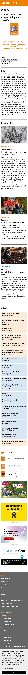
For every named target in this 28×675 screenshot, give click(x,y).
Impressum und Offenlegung (9, 606)
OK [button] (14, 672)
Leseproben (7, 643)
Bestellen (4, 615)
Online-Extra (7, 640)
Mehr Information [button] (8, 668)
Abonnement (8, 618)
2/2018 (9, 466)
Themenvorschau (6, 578)
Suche (3, 594)
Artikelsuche (7, 631)
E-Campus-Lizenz (9, 624)
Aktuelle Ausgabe (6, 612)
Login (2, 591)
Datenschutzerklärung (7, 603)
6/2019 (9, 458)
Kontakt (3, 585)
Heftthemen (7, 634)
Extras (3, 628)
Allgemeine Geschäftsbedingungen (11, 600)
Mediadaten (4, 581)
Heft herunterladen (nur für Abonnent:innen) (9, 60)
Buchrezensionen (9, 637)
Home (3, 575)
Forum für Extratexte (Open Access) (14, 646)
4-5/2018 (9, 474)
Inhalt (3, 58)
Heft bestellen (5, 63)
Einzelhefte (7, 621)
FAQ (2, 588)
